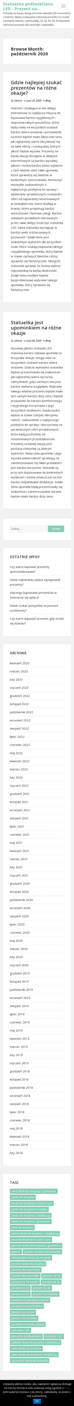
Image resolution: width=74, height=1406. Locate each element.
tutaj (66, 1388)
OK (37, 1401)
